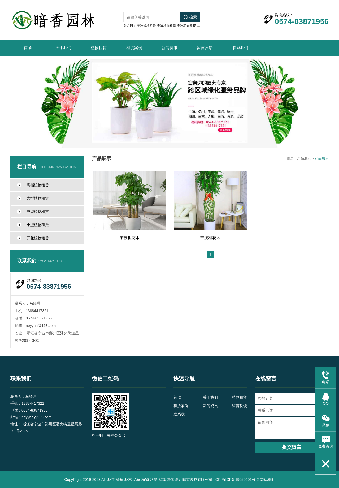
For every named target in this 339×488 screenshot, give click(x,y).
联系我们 (240, 47)
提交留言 (291, 447)
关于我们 (63, 47)
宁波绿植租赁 (146, 26)
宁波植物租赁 (166, 26)
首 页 (28, 47)
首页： (292, 158)
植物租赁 (99, 47)
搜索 (190, 17)
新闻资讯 (169, 47)
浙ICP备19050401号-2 (240, 479)
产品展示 (304, 158)
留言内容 (292, 428)
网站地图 (267, 479)
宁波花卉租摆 (186, 26)
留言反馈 (205, 47)
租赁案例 (134, 47)
